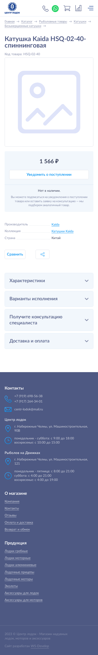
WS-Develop (40, 646)
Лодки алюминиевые (20, 565)
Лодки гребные (16, 551)
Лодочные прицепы (19, 572)
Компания (12, 501)
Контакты (12, 508)
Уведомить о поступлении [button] (49, 174)
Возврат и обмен (17, 529)
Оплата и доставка (19, 522)
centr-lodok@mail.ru (28, 409)
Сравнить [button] (15, 254)
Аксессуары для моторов (24, 600)
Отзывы (10, 515)
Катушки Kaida (63, 231)
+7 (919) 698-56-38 (46, 9)
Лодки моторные (18, 558)
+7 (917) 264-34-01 (28, 401)
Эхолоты (11, 586)
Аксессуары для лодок (22, 593)
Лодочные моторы (19, 579)
